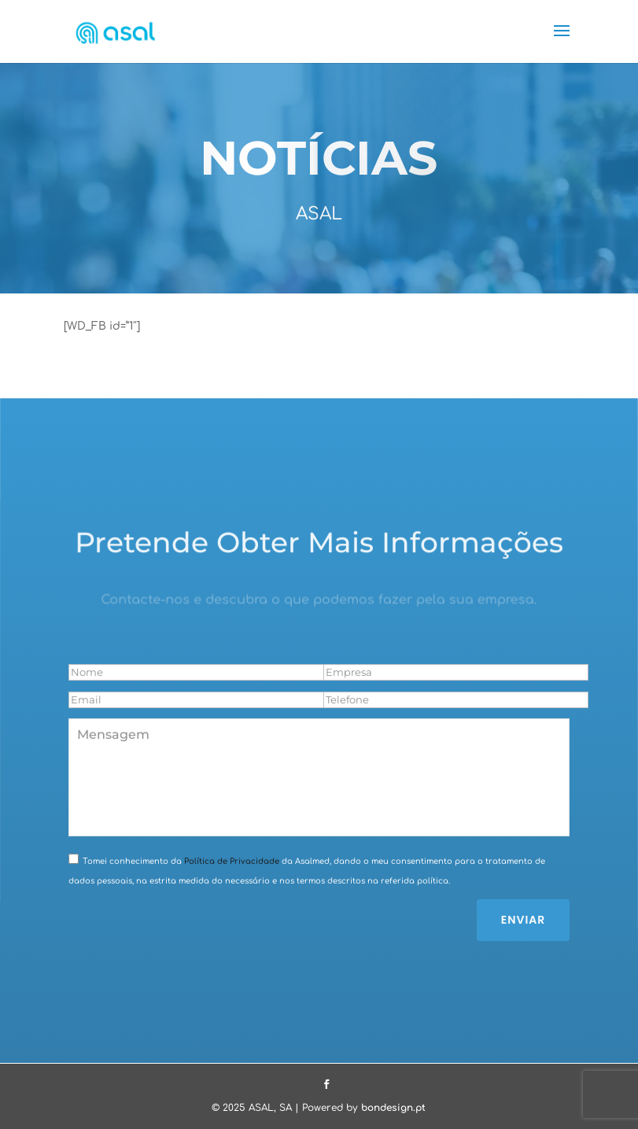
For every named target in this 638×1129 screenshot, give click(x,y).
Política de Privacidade (230, 861)
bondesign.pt (393, 1107)
